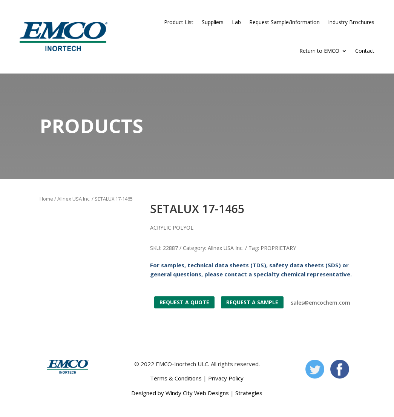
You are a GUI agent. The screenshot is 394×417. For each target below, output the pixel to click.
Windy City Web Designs (197, 393)
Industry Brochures (351, 22)
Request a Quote (184, 302)
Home (46, 198)
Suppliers (213, 22)
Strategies (248, 393)
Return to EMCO (319, 50)
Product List (178, 22)
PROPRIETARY (278, 247)
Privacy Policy (226, 378)
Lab (236, 22)
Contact (364, 50)
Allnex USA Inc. (73, 198)
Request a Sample (252, 302)
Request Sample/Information (284, 22)
